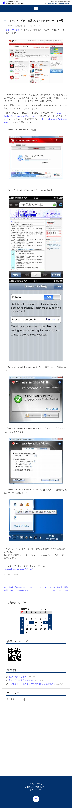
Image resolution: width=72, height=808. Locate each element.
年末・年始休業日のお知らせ (21, 680)
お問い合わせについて (35, 787)
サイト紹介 (28, 26)
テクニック (38, 26)
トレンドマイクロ (12, 30)
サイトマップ (35, 790)
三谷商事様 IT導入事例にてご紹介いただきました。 (32, 684)
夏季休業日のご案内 (17, 676)
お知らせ (18, 26)
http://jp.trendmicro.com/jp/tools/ (18, 569)
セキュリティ (13, 574)
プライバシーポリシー (35, 784)
